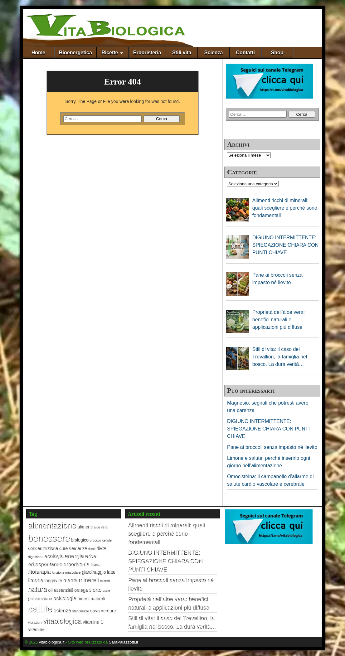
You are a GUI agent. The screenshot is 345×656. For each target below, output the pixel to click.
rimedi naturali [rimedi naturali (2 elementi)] (91, 598)
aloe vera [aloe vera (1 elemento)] (100, 527)
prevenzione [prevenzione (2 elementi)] (40, 598)
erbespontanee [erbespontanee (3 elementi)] (45, 564)
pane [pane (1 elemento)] (106, 590)
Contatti (245, 52)
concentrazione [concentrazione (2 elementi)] (43, 548)
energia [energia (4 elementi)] (74, 555)
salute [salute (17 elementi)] (40, 609)
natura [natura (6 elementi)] (37, 589)
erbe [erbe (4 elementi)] (90, 555)
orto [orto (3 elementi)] (96, 589)
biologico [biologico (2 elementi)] (79, 539)
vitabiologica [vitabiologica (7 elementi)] (62, 621)
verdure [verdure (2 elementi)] (107, 610)
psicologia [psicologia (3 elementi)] (64, 598)
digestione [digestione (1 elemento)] (35, 556)
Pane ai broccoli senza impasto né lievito (272, 447)
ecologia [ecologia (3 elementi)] (53, 556)
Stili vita (181, 52)
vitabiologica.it (52, 642)
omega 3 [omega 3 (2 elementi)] (82, 589)
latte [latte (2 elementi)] (111, 571)
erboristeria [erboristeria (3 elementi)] (76, 564)
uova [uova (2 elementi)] (95, 610)
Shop (277, 52)
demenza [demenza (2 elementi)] (78, 548)
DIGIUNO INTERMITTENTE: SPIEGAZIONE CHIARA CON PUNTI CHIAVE (268, 429)
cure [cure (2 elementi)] (63, 548)
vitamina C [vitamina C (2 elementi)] (92, 621)
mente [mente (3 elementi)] (70, 580)
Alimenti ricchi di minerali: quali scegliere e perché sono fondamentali (166, 533)
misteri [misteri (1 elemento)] (104, 580)
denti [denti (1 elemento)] (91, 548)
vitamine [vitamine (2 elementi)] (36, 629)
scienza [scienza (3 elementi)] (62, 610)
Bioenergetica (75, 52)
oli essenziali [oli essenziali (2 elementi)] (60, 589)
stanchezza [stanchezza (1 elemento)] (80, 611)
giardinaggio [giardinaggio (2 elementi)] (93, 571)
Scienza (213, 52)
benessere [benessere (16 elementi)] (49, 538)
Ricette (109, 52)
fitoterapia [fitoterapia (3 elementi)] (39, 571)
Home (38, 52)
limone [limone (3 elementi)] (35, 580)
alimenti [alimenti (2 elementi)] (84, 526)
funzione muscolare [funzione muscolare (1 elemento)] (65, 572)
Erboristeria (147, 52)
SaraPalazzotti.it (123, 642)
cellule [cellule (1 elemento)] (106, 540)
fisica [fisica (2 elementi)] (95, 564)
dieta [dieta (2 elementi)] (101, 548)
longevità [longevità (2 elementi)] (53, 580)
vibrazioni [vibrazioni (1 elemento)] (35, 622)
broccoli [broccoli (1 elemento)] (95, 540)
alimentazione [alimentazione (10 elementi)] (52, 525)
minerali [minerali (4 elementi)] (88, 579)
